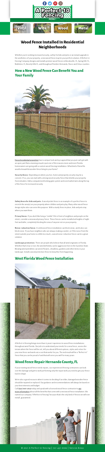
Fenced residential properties (27, 160)
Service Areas (76, 448)
